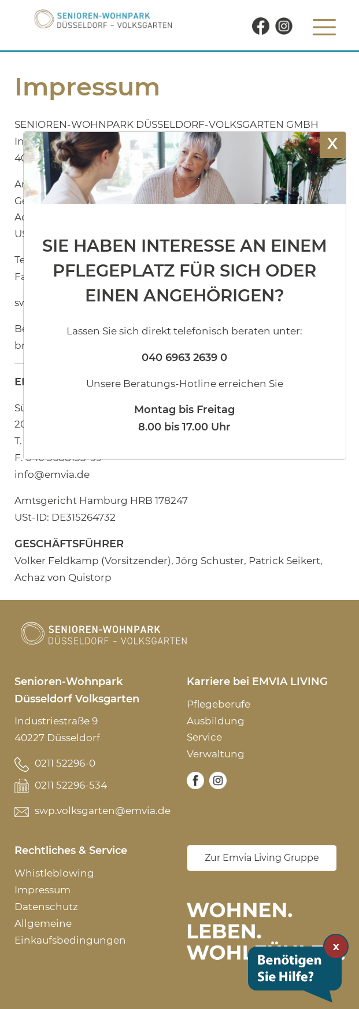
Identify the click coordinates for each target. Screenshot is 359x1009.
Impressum (42, 890)
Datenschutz (46, 906)
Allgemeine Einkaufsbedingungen (70, 932)
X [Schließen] (332, 143)
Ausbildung (216, 721)
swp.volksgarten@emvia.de (103, 810)
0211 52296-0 (65, 763)
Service (204, 737)
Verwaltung (216, 754)
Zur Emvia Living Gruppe (262, 857)
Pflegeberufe (218, 704)
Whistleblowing (54, 873)
